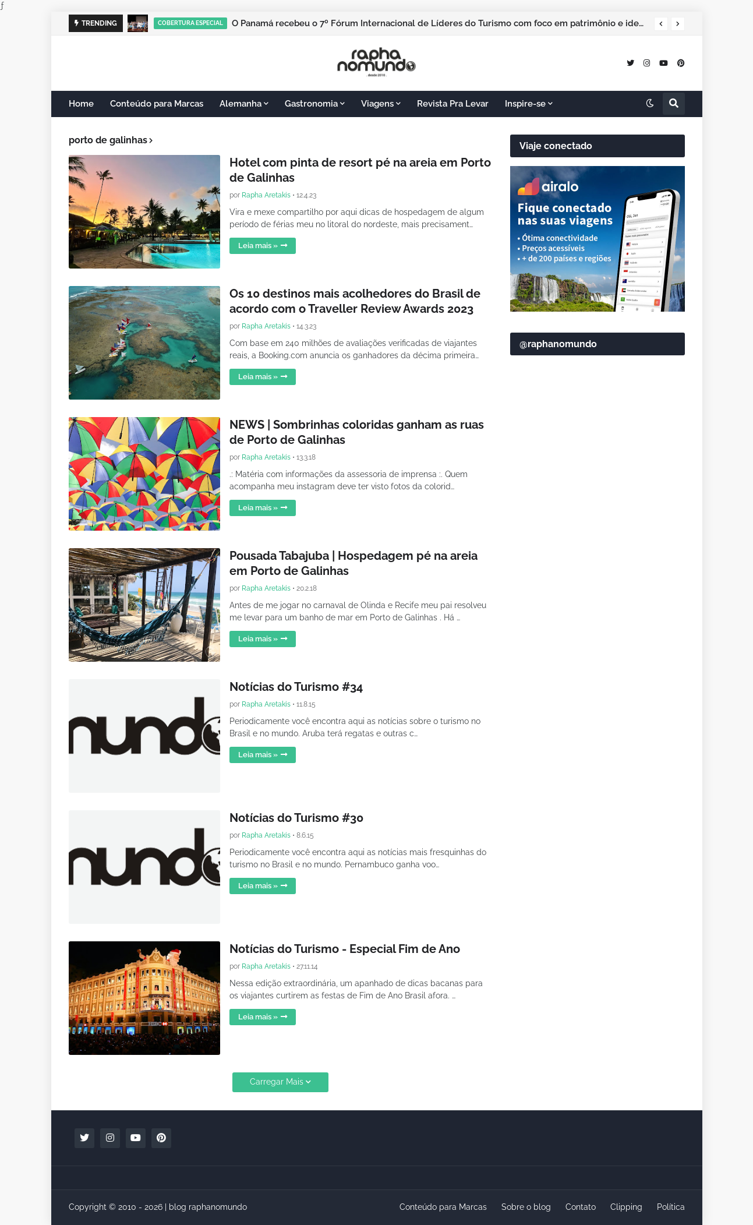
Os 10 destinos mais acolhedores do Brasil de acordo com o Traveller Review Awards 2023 (354, 301)
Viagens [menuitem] (377, 103)
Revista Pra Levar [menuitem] (453, 103)
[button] (661, 24)
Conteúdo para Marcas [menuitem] (156, 103)
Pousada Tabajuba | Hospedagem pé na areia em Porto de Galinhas (353, 563)
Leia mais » (258, 245)
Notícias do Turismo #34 (296, 687)
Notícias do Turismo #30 (296, 818)
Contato (580, 1207)
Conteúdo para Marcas (443, 1207)
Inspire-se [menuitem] (525, 103)
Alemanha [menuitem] (240, 103)
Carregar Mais (276, 1081)
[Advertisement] (597, 647)
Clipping (626, 1207)
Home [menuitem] (81, 103)
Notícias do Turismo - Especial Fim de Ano (344, 949)
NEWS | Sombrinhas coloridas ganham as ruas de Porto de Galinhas (356, 432)
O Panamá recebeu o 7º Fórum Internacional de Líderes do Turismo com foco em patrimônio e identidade (440, 23)
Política (671, 1207)
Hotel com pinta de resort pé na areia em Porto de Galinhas (360, 170)
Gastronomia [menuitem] (311, 103)
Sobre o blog (526, 1207)
